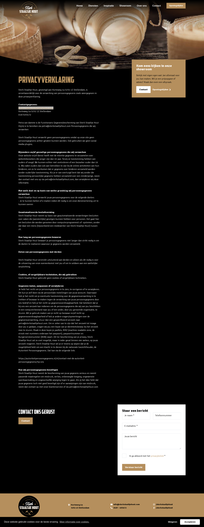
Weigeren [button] (172, 522)
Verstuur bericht (133, 467)
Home (79, 5)
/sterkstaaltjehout (164, 504)
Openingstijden (176, 5)
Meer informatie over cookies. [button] (74, 522)
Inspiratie (109, 5)
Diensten (93, 5)
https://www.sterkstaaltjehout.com (35, 108)
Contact (156, 5)
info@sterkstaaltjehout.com (126, 504)
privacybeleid (157, 456)
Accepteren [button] (190, 522)
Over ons (142, 5)
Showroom (125, 5)
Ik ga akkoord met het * (147, 456)
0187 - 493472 (120, 508)
